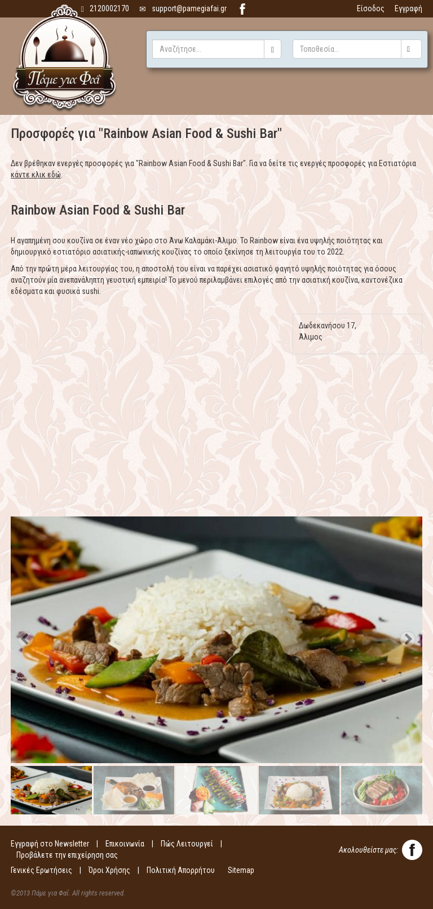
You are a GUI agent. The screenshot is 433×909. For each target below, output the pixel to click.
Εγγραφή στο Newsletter (50, 843)
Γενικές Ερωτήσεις (41, 870)
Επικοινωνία (124, 843)
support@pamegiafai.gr (183, 8)
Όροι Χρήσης (109, 870)
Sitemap (241, 870)
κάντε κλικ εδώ (36, 174)
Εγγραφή (408, 8)
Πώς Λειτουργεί (187, 843)
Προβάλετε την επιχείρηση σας (67, 854)
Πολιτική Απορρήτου (181, 870)
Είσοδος (371, 8)
